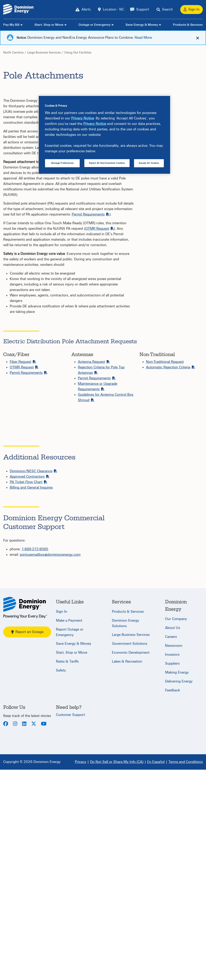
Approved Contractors (29, 664)
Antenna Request (94, 362)
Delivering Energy (179, 869)
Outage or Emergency (94, 25)
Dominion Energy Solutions (125, 810)
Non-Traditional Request (165, 362)
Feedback (172, 877)
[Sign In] (191, 9)
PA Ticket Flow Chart (28, 669)
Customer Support (70, 902)
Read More (143, 37)
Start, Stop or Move (48, 25)
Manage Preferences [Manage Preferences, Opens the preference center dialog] (62, 163)
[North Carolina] (25, 795)
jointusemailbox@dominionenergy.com (50, 742)
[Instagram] (15, 911)
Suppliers (172, 851)
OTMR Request (99, 228)
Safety (61, 858)
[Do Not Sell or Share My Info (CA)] (116, 949)
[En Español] (156, 949)
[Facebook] (5, 911)
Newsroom (173, 833)
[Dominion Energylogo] (18, 9)
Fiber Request (23, 362)
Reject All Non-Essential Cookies (107, 163)
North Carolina (13, 52)
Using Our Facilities (77, 52)
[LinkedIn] (24, 911)
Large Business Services (44, 52)
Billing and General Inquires (31, 675)
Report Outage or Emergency (69, 819)
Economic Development (130, 840)
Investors (172, 842)
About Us (172, 815)
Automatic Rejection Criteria (170, 367)
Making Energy (177, 860)
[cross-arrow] (197, 38)
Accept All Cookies (149, 163)
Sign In (61, 799)
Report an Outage (27, 819)
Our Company (176, 806)
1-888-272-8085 (34, 736)
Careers (171, 824)
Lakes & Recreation (127, 849)
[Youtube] (43, 911)
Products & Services (188, 25)
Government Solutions (129, 831)
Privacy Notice (82, 118)
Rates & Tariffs (67, 849)
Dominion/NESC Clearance (33, 658)
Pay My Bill (11, 25)
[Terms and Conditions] (185, 949)
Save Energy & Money (142, 25)
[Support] (139, 9)
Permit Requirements (90, 214)
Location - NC (113, 9)
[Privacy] (80, 949)
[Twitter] (33, 911)
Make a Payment (69, 808)
